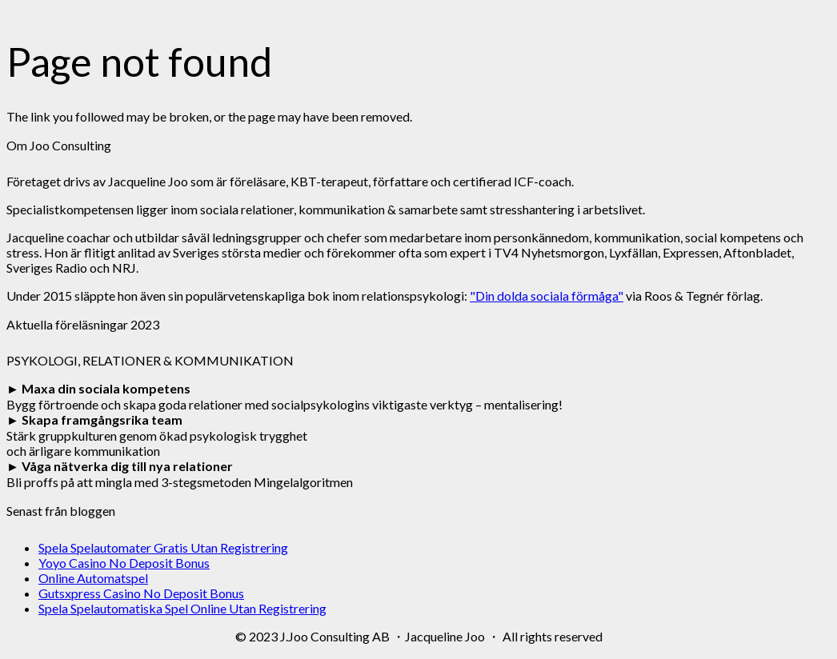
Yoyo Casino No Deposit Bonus (124, 562)
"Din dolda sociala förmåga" (546, 295)
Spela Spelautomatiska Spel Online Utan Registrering (182, 608)
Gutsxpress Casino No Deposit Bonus (141, 593)
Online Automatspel (93, 577)
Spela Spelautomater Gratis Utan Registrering (163, 547)
